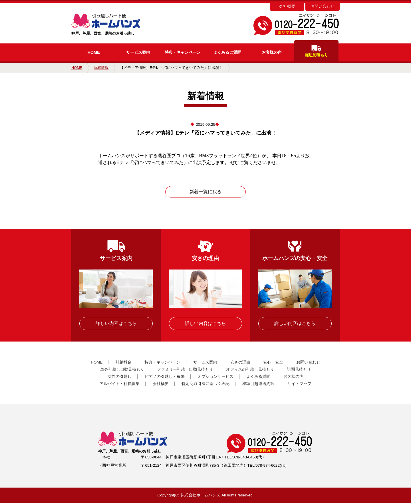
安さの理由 (240, 362)
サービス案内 (138, 52)
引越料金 (123, 362)
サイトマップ (299, 384)
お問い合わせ (323, 6)
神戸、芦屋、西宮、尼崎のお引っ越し (117, 24)
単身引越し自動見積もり (122, 369)
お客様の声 (272, 52)
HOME (93, 52)
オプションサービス (215, 376)
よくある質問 (258, 376)
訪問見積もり (299, 369)
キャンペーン (183, 52)
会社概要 (287, 6)
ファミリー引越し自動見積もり (185, 369)
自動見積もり (316, 51)
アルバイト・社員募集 (120, 384)
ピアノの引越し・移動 (165, 376)
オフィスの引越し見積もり (250, 369)
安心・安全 (273, 362)
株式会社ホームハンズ (200, 495)
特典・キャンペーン (162, 362)
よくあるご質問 (227, 52)
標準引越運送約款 (258, 384)
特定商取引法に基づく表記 (205, 384)
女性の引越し (120, 376)
